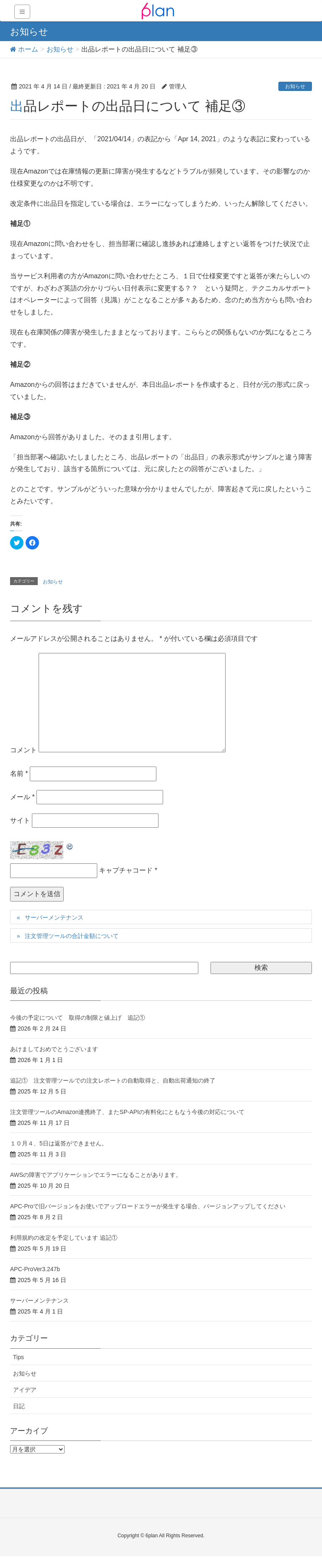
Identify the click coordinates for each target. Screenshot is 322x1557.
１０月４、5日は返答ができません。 (58, 1143)
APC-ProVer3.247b (35, 1269)
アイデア (24, 1389)
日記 (19, 1406)
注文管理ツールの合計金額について (72, 936)
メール (22, 797)
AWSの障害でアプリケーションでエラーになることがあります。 (96, 1174)
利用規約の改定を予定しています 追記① (63, 1237)
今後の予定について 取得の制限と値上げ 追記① (77, 1017)
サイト (20, 820)
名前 (19, 773)
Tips (18, 1357)
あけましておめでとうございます (54, 1049)
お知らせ (295, 86)
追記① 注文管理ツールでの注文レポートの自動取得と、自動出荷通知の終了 (113, 1080)
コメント (23, 750)
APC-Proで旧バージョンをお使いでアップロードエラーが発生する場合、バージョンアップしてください (148, 1206)
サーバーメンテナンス (54, 917)
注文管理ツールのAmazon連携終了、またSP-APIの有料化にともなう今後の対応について (127, 1112)
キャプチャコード (126, 870)
